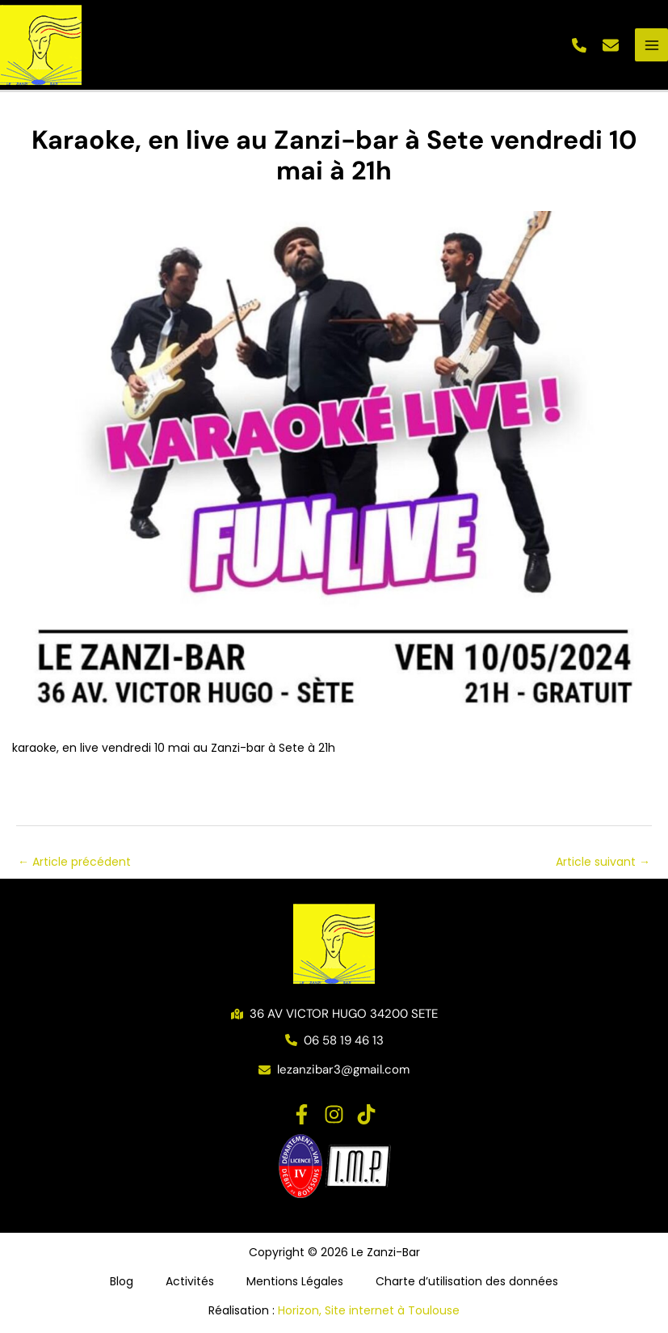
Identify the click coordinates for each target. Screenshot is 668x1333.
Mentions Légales (294, 1281)
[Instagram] (334, 1114)
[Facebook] (302, 1114)
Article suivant (603, 862)
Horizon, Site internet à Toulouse (369, 1310)
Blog (121, 1281)
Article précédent (74, 862)
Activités (190, 1281)
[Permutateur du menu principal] (651, 44)
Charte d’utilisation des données (467, 1281)
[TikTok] (366, 1114)
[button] (579, 45)
